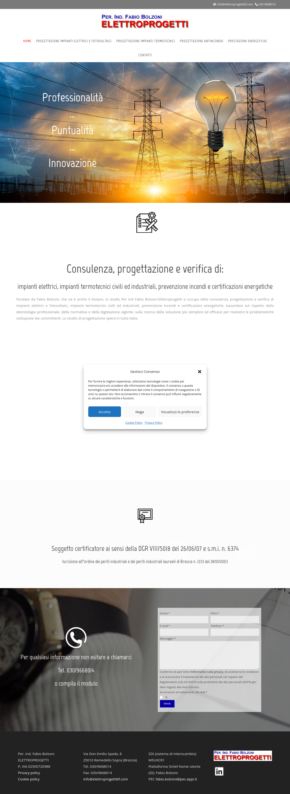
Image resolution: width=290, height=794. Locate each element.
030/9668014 (78, 665)
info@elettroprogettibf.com (235, 4)
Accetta (104, 411)
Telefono (212, 646)
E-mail (192, 646)
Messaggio (193, 651)
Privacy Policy (153, 423)
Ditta (211, 642)
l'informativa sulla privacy (208, 664)
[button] (199, 371)
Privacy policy (29, 772)
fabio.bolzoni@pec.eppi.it (176, 779)
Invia (193, 676)
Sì (191, 674)
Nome (192, 642)
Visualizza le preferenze (180, 411)
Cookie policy (29, 779)
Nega (140, 411)
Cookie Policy (133, 423)
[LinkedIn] (219, 771)
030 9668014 (267, 4)
